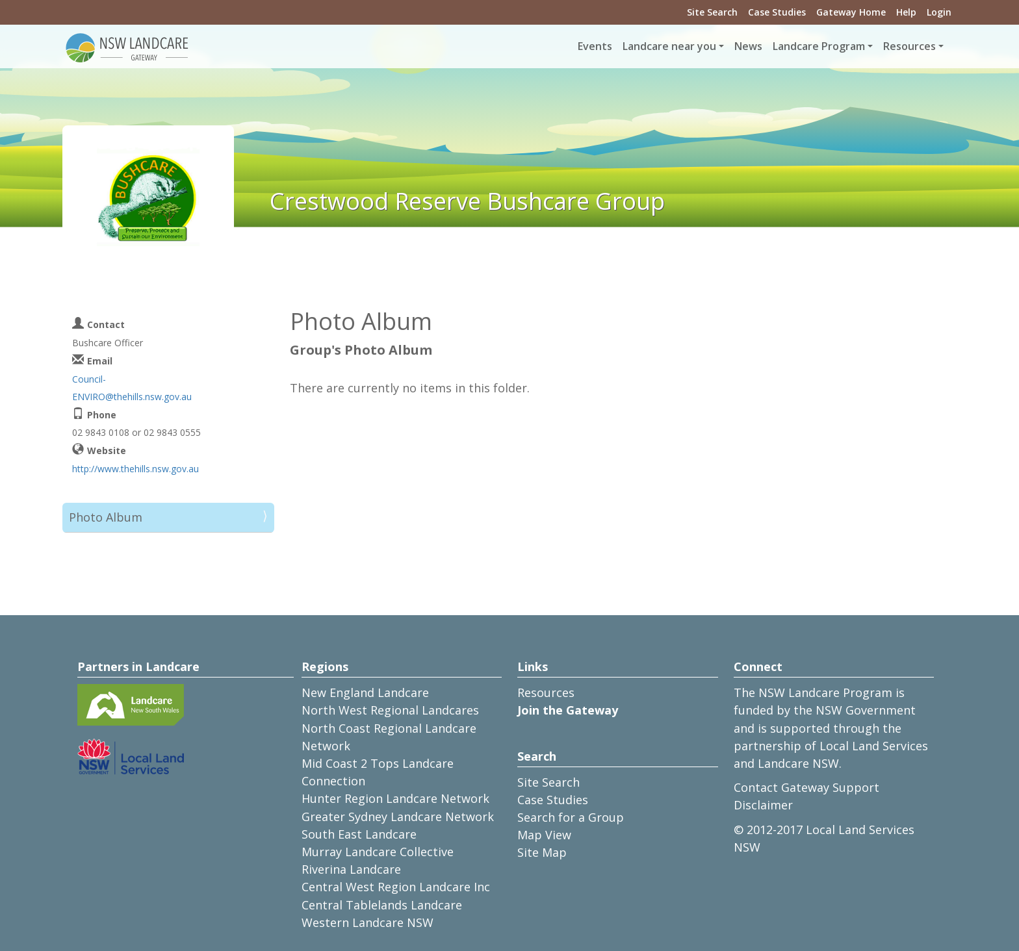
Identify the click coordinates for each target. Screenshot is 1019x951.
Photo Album (105, 517)
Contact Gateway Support (806, 787)
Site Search (712, 12)
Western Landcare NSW (367, 922)
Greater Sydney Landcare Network (398, 816)
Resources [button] (909, 46)
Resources (545, 692)
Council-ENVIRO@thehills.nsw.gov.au (132, 388)
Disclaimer (763, 805)
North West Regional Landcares (390, 710)
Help (906, 12)
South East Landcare (359, 834)
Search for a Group (570, 817)
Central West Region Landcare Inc (396, 886)
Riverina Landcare (351, 869)
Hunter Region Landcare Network (395, 798)
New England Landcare (365, 692)
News (748, 46)
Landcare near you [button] (669, 46)
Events (595, 46)
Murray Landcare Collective (378, 851)
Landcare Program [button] (819, 46)
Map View (544, 835)
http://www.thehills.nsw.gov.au (135, 469)
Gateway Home (851, 12)
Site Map (542, 852)
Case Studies (777, 12)
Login (939, 12)
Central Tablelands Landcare (382, 905)
